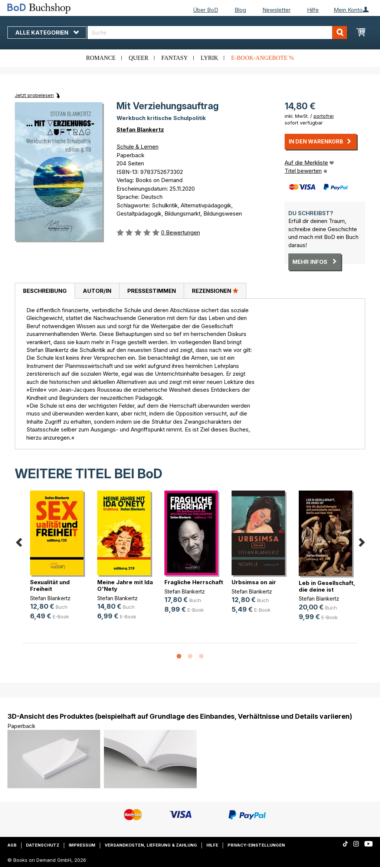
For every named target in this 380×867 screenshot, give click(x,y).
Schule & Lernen (137, 146)
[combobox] (217, 32)
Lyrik (209, 58)
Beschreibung (45, 290)
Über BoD (205, 9)
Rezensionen (215, 291)
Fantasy (174, 58)
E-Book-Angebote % (262, 58)
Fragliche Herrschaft (193, 582)
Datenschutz (42, 845)
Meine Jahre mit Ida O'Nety (125, 585)
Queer (138, 58)
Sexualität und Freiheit (50, 585)
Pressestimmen (151, 290)
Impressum (82, 845)
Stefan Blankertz (140, 129)
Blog (240, 9)
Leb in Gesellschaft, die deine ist (327, 586)
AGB (12, 845)
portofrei (324, 116)
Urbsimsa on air (254, 582)
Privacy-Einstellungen (256, 845)
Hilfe (313, 9)
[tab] (45, 291)
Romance (101, 58)
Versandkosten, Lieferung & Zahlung (151, 845)
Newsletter (276, 9)
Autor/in (97, 290)
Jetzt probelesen (34, 95)
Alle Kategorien (47, 32)
